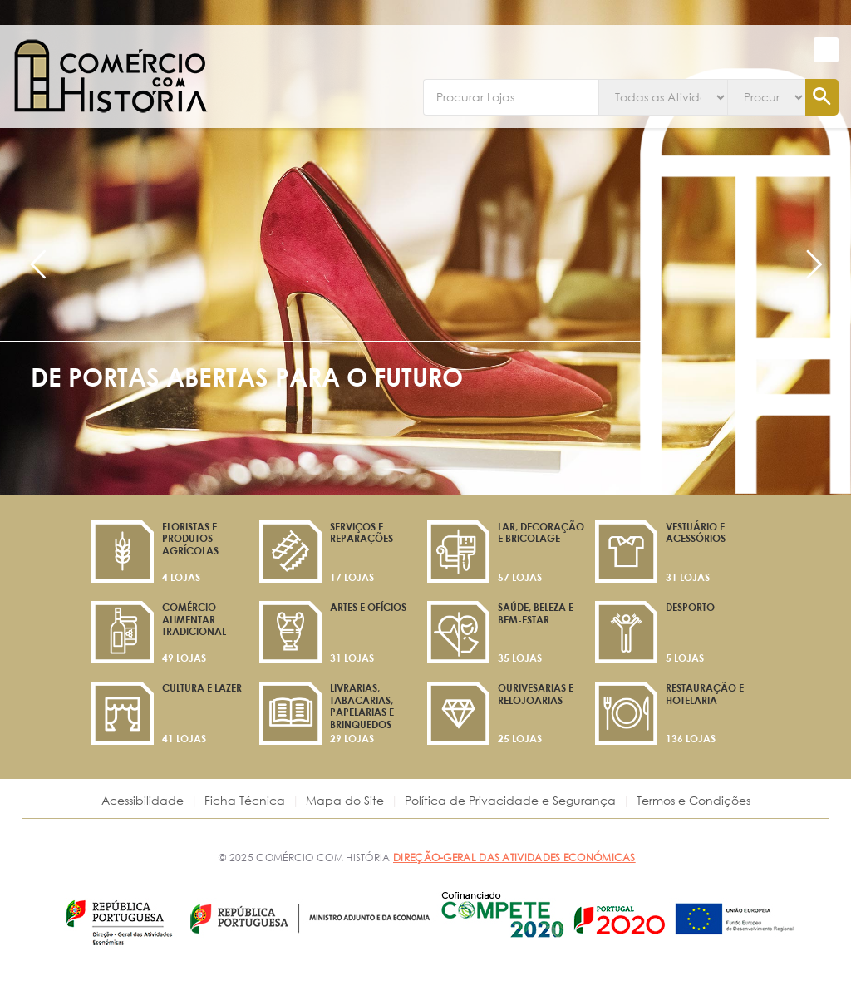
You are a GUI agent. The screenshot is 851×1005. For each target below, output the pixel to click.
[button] (826, 49)
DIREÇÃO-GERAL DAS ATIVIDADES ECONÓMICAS (514, 857)
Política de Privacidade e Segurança (510, 800)
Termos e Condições (693, 800)
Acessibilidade (142, 800)
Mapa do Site (345, 800)
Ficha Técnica (244, 800)
